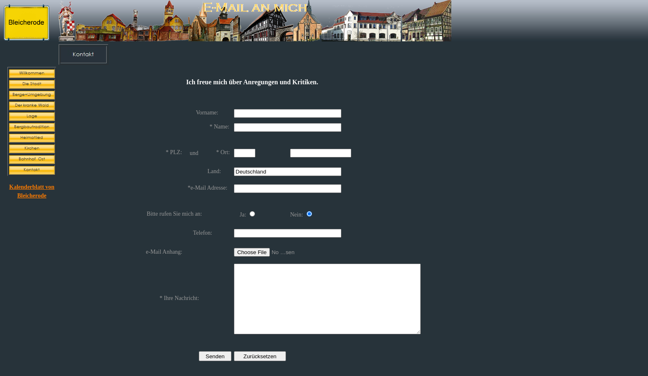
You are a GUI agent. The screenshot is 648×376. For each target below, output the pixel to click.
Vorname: (207, 112)
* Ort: (223, 150)
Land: (214, 168)
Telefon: (202, 227)
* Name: (219, 126)
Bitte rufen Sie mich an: (174, 208)
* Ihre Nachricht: (179, 296)
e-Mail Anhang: (164, 245)
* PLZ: (174, 150)
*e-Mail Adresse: (207, 184)
